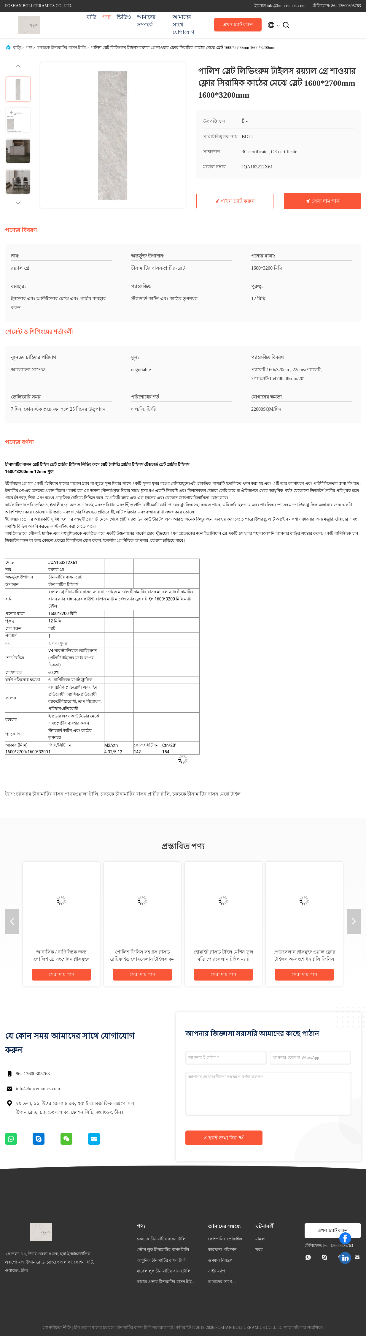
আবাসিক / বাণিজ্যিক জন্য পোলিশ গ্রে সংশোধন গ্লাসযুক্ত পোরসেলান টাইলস (61, 959)
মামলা (260, 1239)
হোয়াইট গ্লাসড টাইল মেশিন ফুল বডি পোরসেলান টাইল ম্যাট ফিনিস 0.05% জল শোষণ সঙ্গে (223, 959)
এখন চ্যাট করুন (238, 24)
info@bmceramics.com (38, 1088)
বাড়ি (91, 17)
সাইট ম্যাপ (216, 1271)
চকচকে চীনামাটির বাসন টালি (61, 47)
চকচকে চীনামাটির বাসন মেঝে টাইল (206, 793)
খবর (259, 1250)
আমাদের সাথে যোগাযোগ (183, 24)
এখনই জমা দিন (224, 1137)
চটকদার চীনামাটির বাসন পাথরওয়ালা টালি (57, 793)
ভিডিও (124, 17)
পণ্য (106, 17)
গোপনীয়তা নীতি (57, 1327)
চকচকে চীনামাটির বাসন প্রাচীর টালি (135, 793)
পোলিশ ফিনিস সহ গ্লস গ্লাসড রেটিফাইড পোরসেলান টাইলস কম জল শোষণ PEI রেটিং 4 (142, 959)
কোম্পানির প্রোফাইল (225, 1239)
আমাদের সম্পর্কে (146, 21)
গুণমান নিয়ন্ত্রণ (220, 1260)
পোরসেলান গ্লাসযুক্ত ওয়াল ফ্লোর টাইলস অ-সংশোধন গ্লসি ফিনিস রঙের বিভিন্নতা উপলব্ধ (304, 959)
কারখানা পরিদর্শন (222, 1250)
